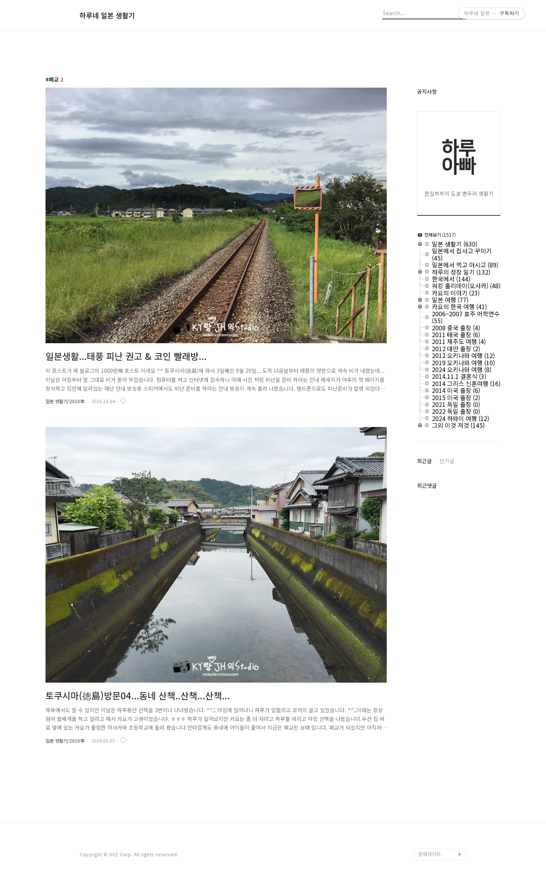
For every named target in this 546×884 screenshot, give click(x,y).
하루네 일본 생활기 (107, 15)
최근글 (424, 461)
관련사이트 (429, 853)
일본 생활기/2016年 (65, 401)
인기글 (446, 461)
